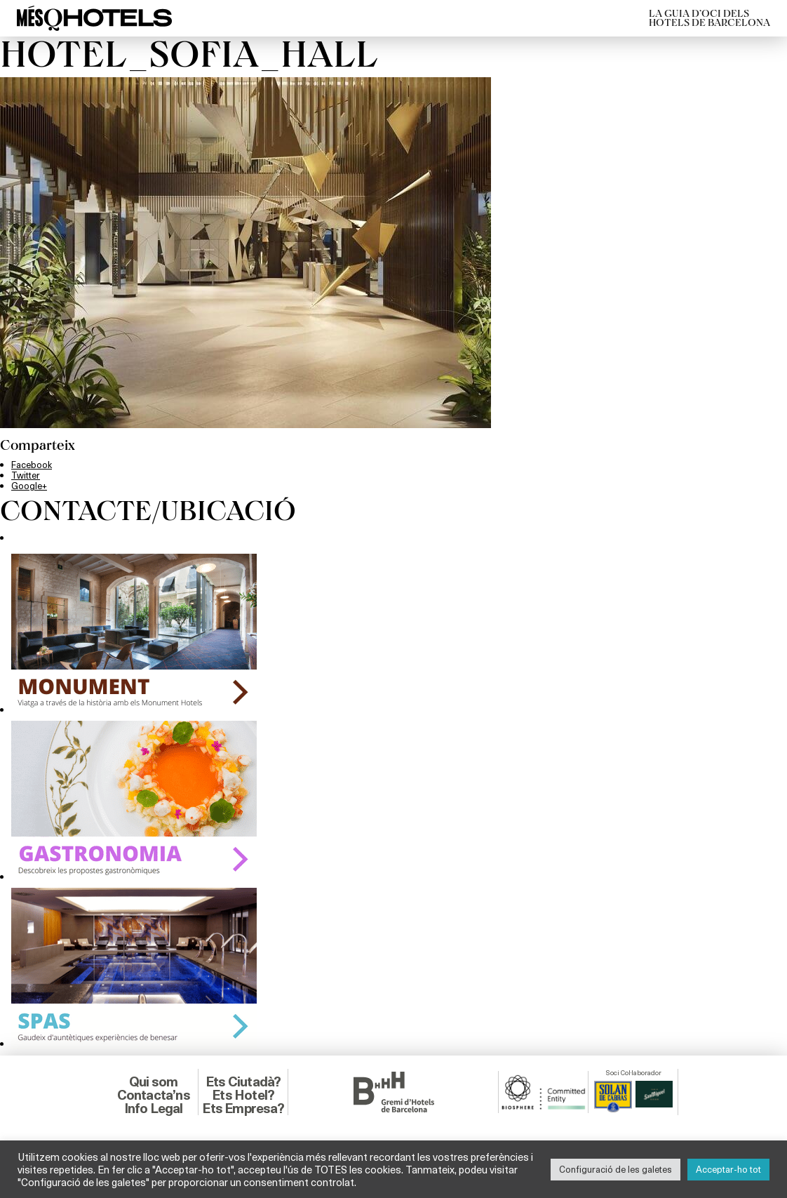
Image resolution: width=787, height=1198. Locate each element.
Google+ (29, 485)
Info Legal (153, 1108)
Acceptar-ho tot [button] (728, 1169)
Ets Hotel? (243, 1094)
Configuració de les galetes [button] (615, 1169)
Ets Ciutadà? (243, 1081)
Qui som (153, 1081)
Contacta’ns (153, 1094)
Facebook (31, 464)
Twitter (25, 475)
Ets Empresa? (242, 1108)
